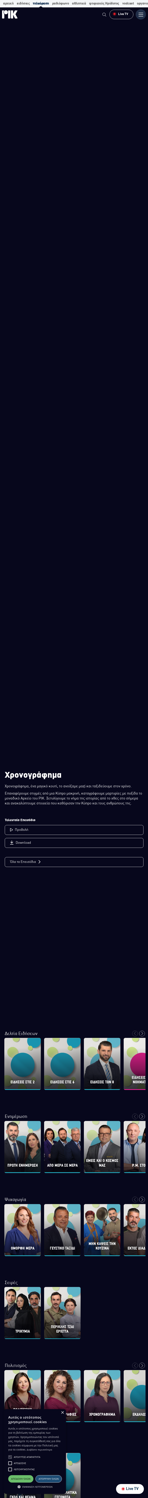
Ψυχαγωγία (15, 1200)
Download (20, 842)
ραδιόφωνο (60, 3)
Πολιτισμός (16, 1366)
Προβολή (19, 830)
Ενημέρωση (16, 1117)
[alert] (35, 1451)
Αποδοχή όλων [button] (21, 1478)
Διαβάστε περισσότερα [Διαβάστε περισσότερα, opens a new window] (39, 1449)
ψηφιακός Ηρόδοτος (104, 3)
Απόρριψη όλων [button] (49, 1478)
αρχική (8, 3)
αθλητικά (79, 3)
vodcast (128, 3)
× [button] (62, 1412)
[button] (10, 1457)
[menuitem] (104, 15)
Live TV (130, 1489)
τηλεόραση (41, 3)
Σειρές (11, 1283)
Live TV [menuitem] (120, 14)
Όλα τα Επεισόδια (25, 862)
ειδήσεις (23, 3)
